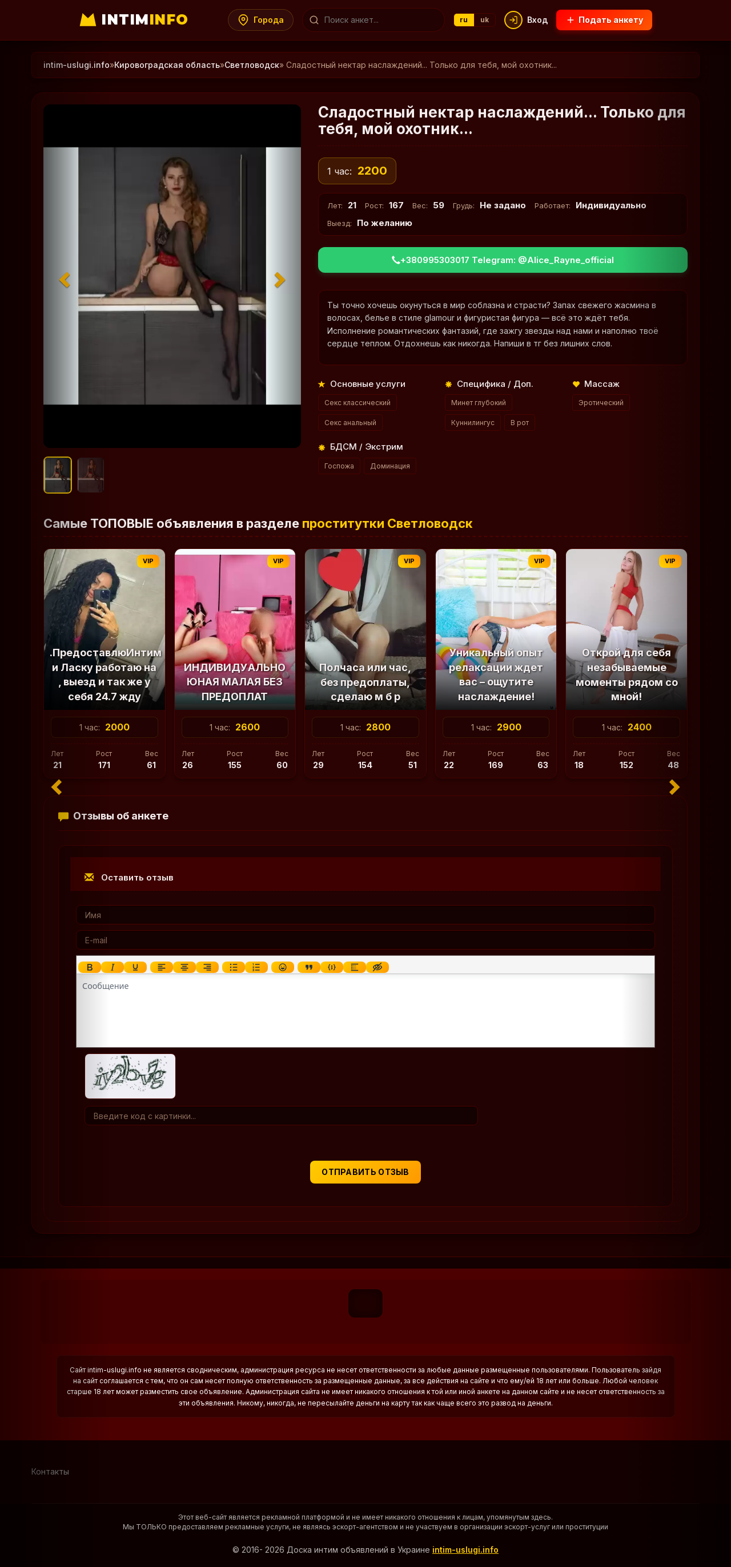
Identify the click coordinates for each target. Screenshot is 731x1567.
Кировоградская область (167, 65)
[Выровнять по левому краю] (161, 967)
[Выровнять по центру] (184, 967)
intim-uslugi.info (465, 1549)
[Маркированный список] (233, 967)
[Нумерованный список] (256, 967)
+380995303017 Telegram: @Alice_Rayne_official (503, 260)
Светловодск (251, 65)
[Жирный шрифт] (89, 967)
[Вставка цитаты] (309, 967)
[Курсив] (112, 967)
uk (484, 19)
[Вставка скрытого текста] (377, 967)
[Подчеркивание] (135, 967)
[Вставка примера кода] (331, 967)
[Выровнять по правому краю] (207, 967)
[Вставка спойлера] (354, 967)
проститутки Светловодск (387, 523)
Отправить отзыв (365, 1172)
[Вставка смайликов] (282, 967)
